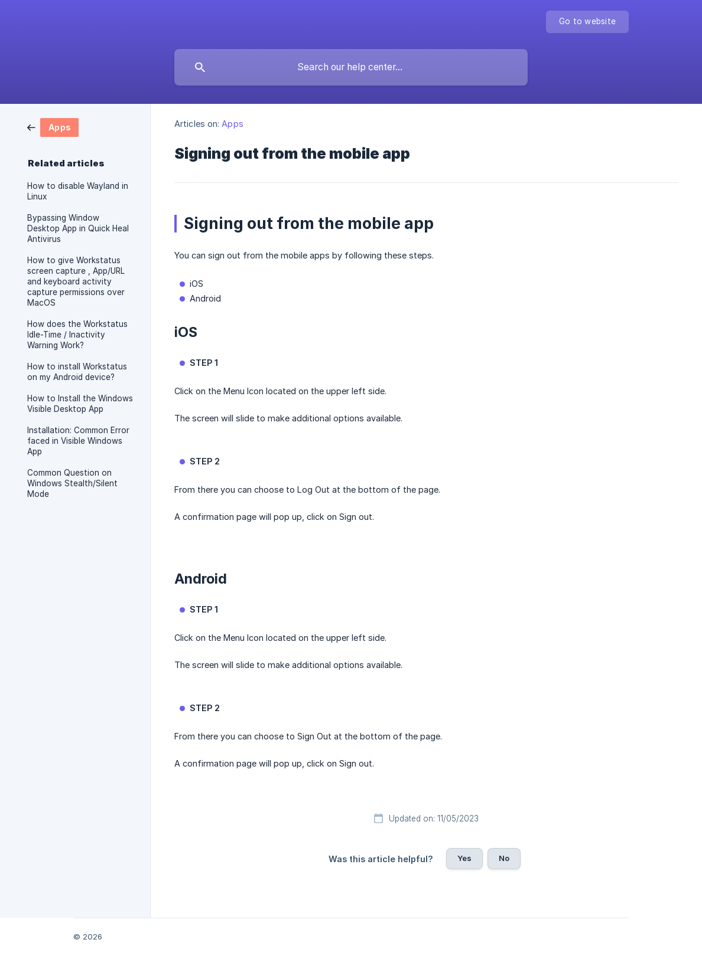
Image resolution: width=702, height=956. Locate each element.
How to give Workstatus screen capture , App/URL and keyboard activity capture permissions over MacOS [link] (76, 281)
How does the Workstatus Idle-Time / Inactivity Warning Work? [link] (77, 334)
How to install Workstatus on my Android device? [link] (77, 372)
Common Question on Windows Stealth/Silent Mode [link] (72, 483)
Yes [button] (464, 858)
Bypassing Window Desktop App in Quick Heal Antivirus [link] (78, 228)
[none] (587, 22)
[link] (53, 126)
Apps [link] (232, 124)
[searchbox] (351, 67)
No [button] (504, 858)
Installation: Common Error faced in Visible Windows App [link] (78, 440)
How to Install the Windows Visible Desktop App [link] (80, 404)
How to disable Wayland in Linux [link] (77, 191)
